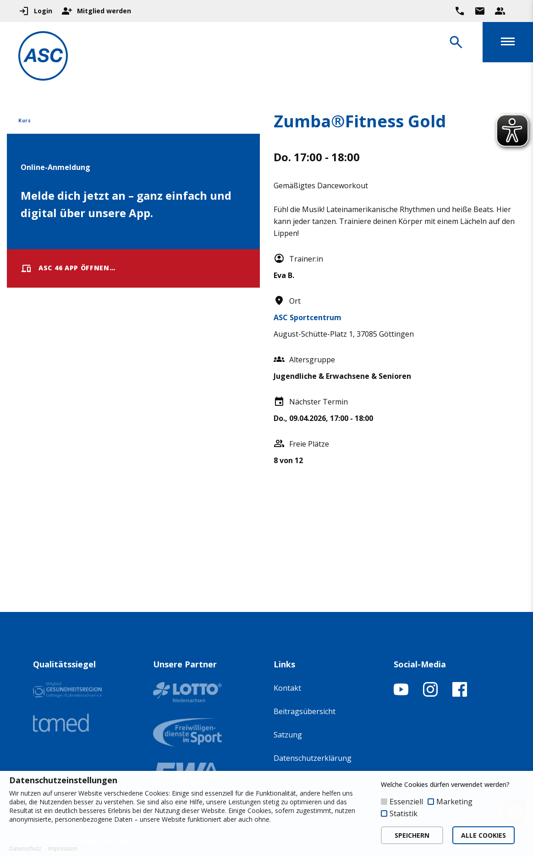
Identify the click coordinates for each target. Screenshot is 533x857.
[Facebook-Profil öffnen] (459, 694)
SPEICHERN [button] (412, 835)
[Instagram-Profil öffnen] (430, 694)
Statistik (404, 813)
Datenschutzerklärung (313, 758)
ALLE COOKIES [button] (483, 835)
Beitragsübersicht (304, 711)
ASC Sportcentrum (307, 317)
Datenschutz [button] (25, 848)
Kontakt (287, 688)
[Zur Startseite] (43, 57)
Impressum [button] (62, 848)
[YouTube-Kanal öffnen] (401, 694)
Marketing (454, 802)
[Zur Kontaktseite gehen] (479, 10)
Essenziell (406, 802)
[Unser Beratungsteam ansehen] (500, 10)
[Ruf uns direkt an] (459, 10)
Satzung (288, 735)
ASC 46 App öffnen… (68, 268)
